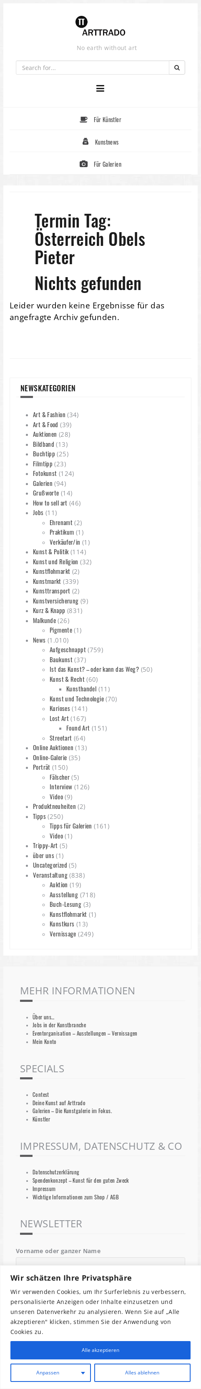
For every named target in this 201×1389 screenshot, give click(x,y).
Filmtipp (43, 463)
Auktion (59, 884)
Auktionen (45, 433)
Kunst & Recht (67, 678)
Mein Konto (45, 1042)
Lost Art (59, 718)
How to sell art (50, 502)
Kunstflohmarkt (51, 571)
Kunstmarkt (47, 581)
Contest (41, 1095)
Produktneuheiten (54, 806)
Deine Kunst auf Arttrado (59, 1103)
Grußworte (46, 492)
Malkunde (44, 620)
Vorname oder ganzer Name (58, 1251)
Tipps (39, 816)
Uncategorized (50, 864)
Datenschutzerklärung (56, 1172)
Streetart (61, 737)
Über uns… (43, 1017)
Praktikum (62, 531)
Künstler (41, 1119)
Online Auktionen (53, 747)
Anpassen (47, 1372)
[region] (100, 1327)
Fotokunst (45, 473)
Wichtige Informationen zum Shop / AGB (76, 1197)
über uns (43, 855)
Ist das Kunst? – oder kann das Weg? (94, 668)
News (39, 639)
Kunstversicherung (55, 600)
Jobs (38, 512)
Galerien (43, 483)
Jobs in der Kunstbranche (59, 1025)
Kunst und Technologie (77, 698)
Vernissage (63, 933)
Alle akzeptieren (100, 1350)
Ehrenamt (61, 522)
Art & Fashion (49, 414)
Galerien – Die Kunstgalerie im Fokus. (72, 1111)
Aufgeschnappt (68, 649)
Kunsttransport (51, 590)
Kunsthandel (81, 688)
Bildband (43, 443)
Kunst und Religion (55, 561)
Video (56, 796)
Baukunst (61, 659)
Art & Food (45, 424)
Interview (61, 786)
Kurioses (60, 708)
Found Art (78, 727)
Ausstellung (64, 894)
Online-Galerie (50, 757)
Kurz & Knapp (49, 610)
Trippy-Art (45, 845)
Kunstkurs (62, 923)
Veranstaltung (50, 874)
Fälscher (60, 776)
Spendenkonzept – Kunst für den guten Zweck (81, 1180)
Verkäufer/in (65, 541)
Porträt (41, 766)
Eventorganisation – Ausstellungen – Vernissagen (85, 1033)
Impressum (44, 1189)
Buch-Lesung (65, 903)
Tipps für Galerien (71, 825)
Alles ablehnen (142, 1372)
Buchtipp (44, 453)
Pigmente (61, 629)
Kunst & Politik (51, 551)
